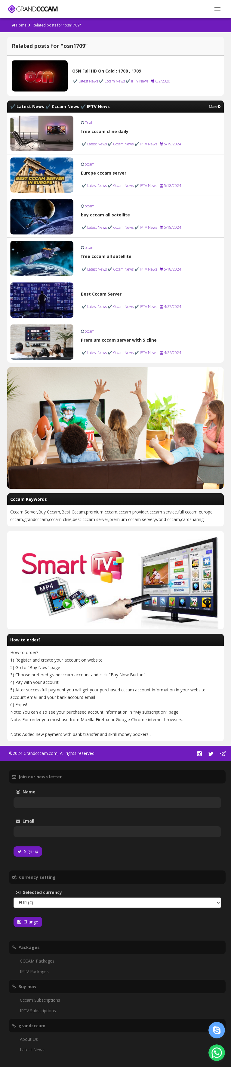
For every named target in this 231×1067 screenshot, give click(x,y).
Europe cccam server (103, 173)
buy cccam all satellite (105, 215)
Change (27, 922)
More (215, 106)
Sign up (27, 851)
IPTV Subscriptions (38, 1010)
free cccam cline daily (104, 131)
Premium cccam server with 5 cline (119, 340)
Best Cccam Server (101, 294)
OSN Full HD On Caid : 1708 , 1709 (106, 71)
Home (19, 25)
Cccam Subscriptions (40, 1000)
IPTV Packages (34, 971)
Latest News (32, 1050)
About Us (29, 1039)
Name (35, 792)
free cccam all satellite (106, 256)
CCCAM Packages (37, 961)
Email (42, 821)
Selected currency (48, 892)
